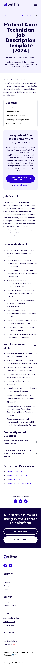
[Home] (11, 4)
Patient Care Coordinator (17, 475)
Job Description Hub (18, 16)
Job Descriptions (10, 641)
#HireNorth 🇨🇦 (9, 644)
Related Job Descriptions (16, 123)
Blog (5, 637)
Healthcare (31, 16)
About (5, 579)
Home (7, 16)
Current (20, 19)
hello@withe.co (9, 602)
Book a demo (21, 539)
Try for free (20, 531)
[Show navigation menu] (35, 4)
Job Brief (9, 108)
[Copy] (18, 196)
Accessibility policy (11, 618)
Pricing (6, 586)
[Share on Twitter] (26, 501)
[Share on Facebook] (15, 501)
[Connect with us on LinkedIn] (5, 565)
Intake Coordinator (14, 471)
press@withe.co (9, 605)
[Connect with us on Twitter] (10, 565)
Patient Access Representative (20, 483)
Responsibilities (12, 112)
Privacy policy (9, 621)
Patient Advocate (14, 479)
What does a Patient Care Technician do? (20, 442)
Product (6, 589)
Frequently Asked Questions (17, 119)
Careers (6, 582)
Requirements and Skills (15, 116)
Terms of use (8, 625)
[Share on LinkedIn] (20, 501)
